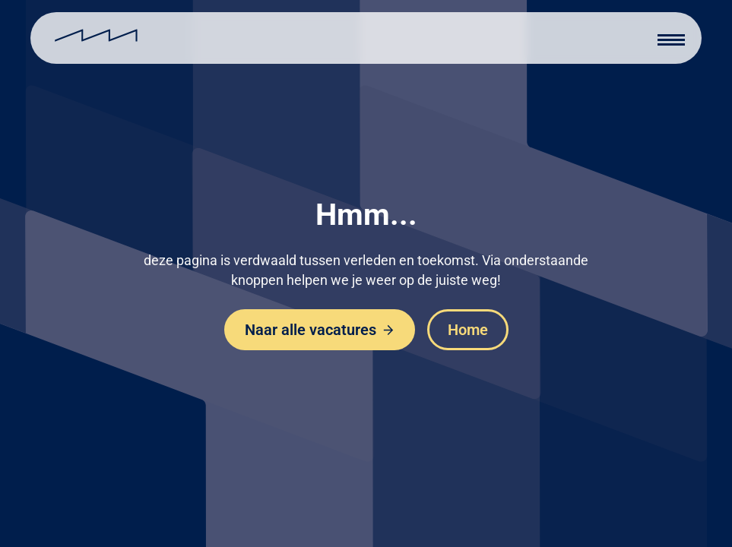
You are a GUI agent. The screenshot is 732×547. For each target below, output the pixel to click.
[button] (671, 38)
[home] (96, 38)
